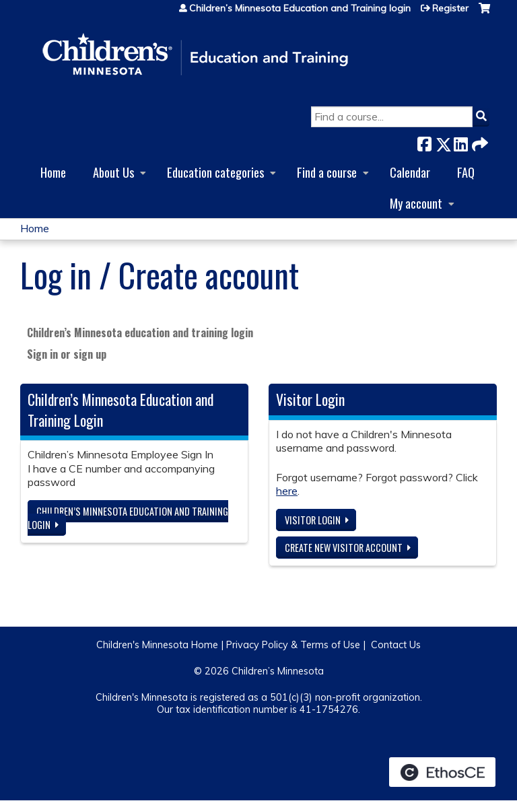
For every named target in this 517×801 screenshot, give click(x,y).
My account (416, 203)
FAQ (466, 172)
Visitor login (313, 520)
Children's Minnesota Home (157, 645)
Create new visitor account (344, 548)
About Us (113, 172)
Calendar (410, 172)
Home (53, 172)
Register (450, 8)
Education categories (215, 172)
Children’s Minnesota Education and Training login (300, 8)
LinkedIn (460, 141)
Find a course (327, 172)
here (287, 490)
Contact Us (396, 645)
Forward (478, 141)
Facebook (424, 141)
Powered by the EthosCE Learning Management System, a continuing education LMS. (442, 772)
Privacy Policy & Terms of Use (293, 645)
